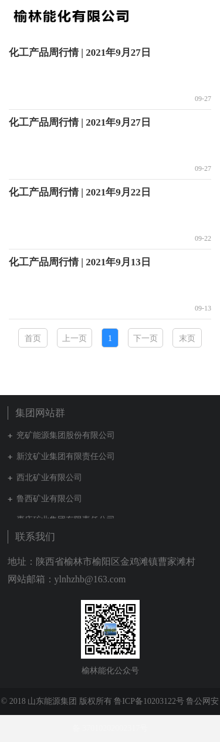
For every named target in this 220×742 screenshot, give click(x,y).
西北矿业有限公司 (49, 477)
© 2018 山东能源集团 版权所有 (56, 701)
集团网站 (185, 16)
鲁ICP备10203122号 (149, 701)
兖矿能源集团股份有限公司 (65, 435)
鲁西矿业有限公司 (49, 498)
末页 (187, 338)
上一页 (74, 338)
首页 (33, 338)
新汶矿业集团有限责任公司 (65, 456)
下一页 (145, 338)
